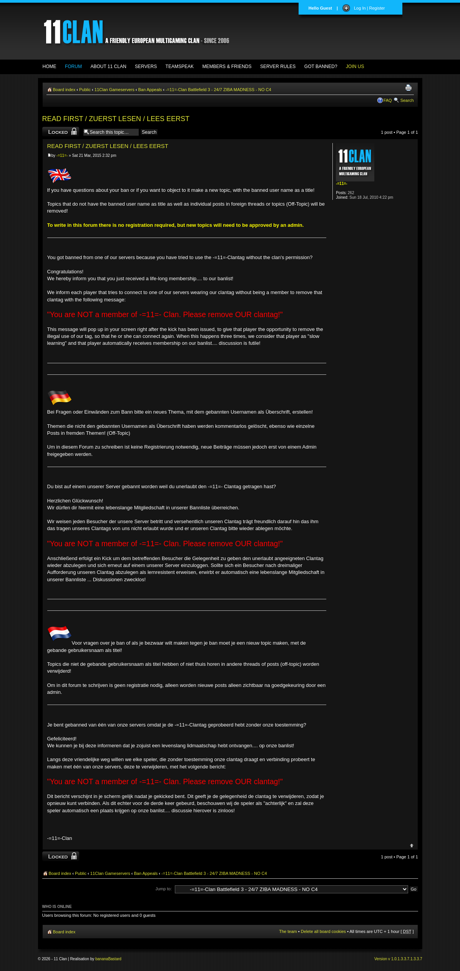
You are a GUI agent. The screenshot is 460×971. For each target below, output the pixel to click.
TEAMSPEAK (180, 66)
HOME (49, 66)
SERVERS (146, 66)
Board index (64, 89)
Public (85, 89)
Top (412, 845)
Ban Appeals (150, 89)
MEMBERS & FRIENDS (226, 66)
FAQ (388, 100)
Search (407, 100)
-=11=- (62, 155)
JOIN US (355, 66)
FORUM (73, 66)
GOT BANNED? (320, 66)
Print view (409, 88)
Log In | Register (369, 8)
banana (101, 959)
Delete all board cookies (323, 931)
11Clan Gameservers (115, 89)
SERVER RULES (278, 66)
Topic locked (60, 131)
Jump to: (164, 888)
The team (288, 931)
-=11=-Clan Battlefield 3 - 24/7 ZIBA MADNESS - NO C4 (218, 89)
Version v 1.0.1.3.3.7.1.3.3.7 (398, 959)
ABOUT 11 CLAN (108, 66)
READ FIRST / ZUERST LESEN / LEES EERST (115, 119)
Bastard (114, 959)
